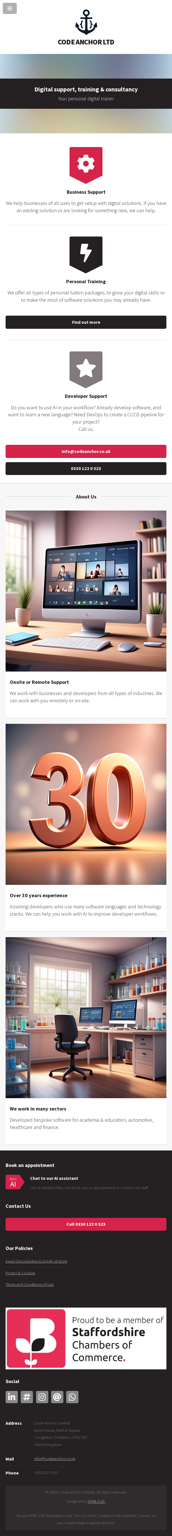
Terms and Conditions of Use (30, 1284)
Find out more (86, 322)
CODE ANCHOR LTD (86, 41)
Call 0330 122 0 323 (86, 1224)
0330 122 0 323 (86, 468)
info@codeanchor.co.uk (86, 451)
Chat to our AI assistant (54, 1178)
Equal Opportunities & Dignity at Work (36, 1261)
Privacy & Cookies (20, 1272)
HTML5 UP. (96, 1501)
